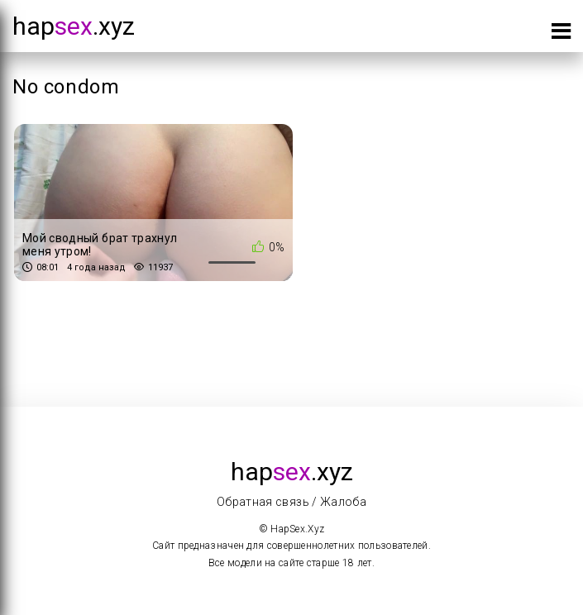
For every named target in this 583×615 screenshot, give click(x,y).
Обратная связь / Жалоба (291, 501)
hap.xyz (73, 26)
